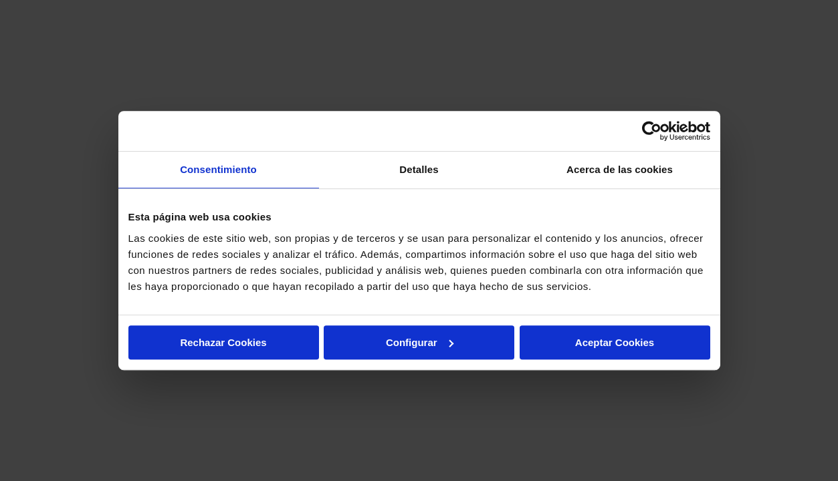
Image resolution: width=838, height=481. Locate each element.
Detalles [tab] (418, 169)
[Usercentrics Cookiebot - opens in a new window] (651, 131)
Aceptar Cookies (614, 342)
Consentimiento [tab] (218, 169)
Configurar (419, 342)
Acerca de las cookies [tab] (619, 169)
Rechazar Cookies (223, 342)
